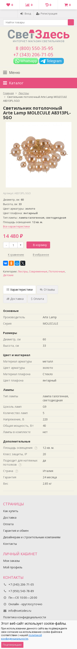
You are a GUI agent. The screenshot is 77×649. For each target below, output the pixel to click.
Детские (8, 275)
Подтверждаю (12, 645)
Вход (25, 13)
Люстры (23, 271)
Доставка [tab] (15, 299)
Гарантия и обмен (16, 531)
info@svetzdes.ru (19, 611)
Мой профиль (12, 567)
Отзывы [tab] (47, 289)
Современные (38, 271)
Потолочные (57, 271)
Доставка (9, 517)
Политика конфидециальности (24, 617)
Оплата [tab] (37, 299)
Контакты (10, 544)
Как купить (10, 511)
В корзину (37, 245)
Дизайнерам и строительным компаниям (31, 537)
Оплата (8, 524)
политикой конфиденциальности (21, 636)
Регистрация (46, 13)
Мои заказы (11, 561)
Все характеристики (16, 226)
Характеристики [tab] (19, 289)
